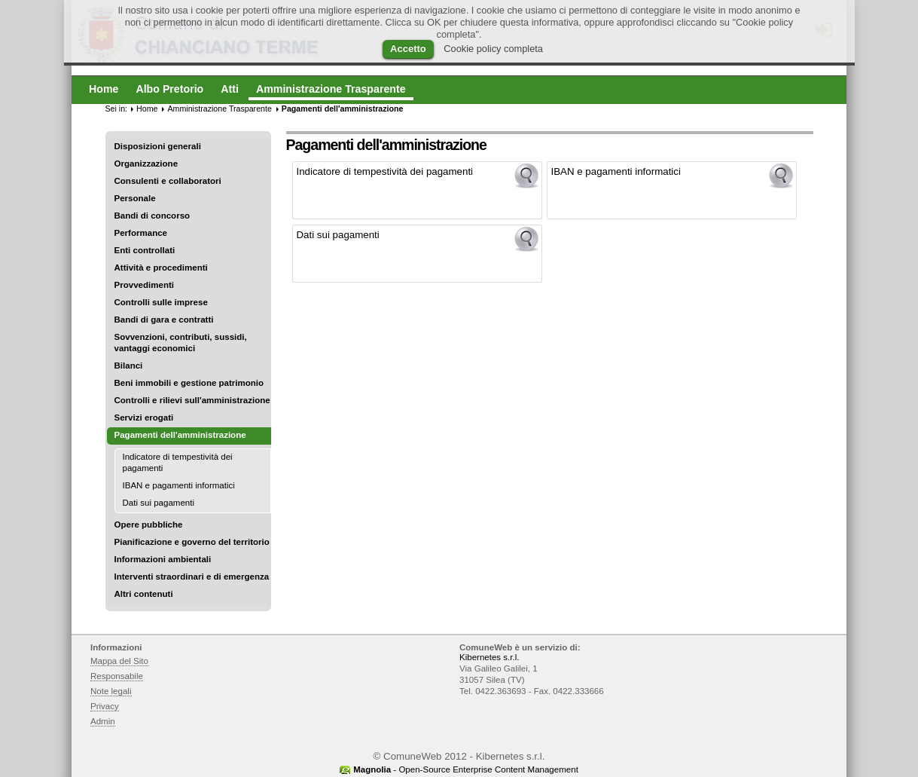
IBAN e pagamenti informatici (179, 485)
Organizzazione (146, 163)
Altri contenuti (143, 593)
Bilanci (128, 365)
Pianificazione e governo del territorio (192, 541)
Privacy (104, 706)
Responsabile (116, 676)
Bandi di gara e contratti (164, 319)
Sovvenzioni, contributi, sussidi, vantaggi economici (180, 342)
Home (146, 108)
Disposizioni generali (157, 146)
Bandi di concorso (152, 215)
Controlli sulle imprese (161, 302)
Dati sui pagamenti (159, 502)
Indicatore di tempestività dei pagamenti (178, 462)
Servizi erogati (144, 417)
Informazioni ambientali (163, 559)
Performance (141, 232)
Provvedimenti (144, 284)
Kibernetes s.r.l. (489, 657)
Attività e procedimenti (161, 267)
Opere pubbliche (148, 524)
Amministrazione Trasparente (219, 108)
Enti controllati (144, 250)
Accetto (408, 48)
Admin (102, 721)
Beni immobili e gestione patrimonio (189, 382)
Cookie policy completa (493, 48)
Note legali (111, 691)
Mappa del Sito (119, 660)
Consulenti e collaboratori (167, 180)
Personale (135, 198)
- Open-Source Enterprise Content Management (465, 769)
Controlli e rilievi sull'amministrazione (192, 400)
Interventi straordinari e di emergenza (192, 576)
